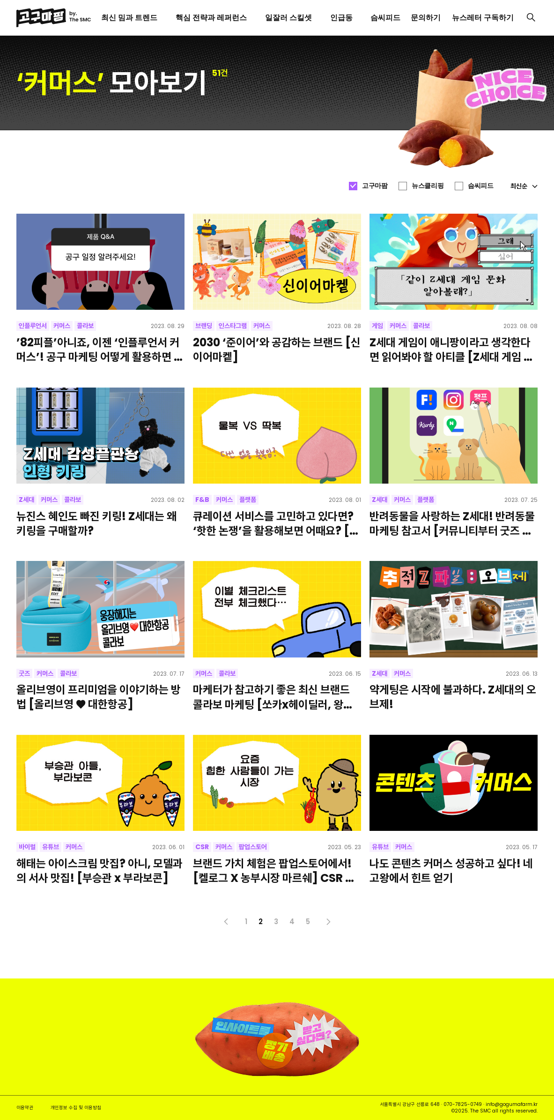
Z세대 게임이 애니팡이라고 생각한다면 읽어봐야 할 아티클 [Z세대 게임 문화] (451, 349)
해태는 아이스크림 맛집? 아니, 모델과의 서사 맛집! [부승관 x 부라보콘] (99, 870)
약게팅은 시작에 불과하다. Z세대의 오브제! (452, 696)
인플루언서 (33, 325)
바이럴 (27, 846)
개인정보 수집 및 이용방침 (76, 1107)
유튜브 (50, 846)
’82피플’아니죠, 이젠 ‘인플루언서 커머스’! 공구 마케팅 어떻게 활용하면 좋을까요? (100, 349)
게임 (377, 325)
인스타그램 (233, 325)
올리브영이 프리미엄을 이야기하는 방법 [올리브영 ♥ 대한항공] (98, 696)
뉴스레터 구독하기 (483, 17)
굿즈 (24, 673)
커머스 (61, 325)
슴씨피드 (480, 185)
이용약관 (24, 1107)
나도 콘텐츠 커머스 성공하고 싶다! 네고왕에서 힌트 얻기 (451, 870)
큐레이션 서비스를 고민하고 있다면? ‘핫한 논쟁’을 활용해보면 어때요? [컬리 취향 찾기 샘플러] (276, 523)
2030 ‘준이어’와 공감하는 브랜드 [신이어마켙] (277, 349)
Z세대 (26, 499)
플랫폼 (247, 499)
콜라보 (85, 325)
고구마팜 (374, 185)
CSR (202, 846)
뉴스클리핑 (427, 185)
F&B (202, 499)
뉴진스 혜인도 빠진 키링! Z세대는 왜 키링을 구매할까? (96, 523)
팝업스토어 (253, 846)
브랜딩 (203, 325)
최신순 (524, 186)
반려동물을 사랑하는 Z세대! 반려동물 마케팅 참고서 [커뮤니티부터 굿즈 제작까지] (452, 523)
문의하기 (426, 17)
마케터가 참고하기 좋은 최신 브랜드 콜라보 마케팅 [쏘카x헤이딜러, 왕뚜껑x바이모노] (273, 696)
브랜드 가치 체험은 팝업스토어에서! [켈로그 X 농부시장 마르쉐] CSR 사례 (274, 870)
